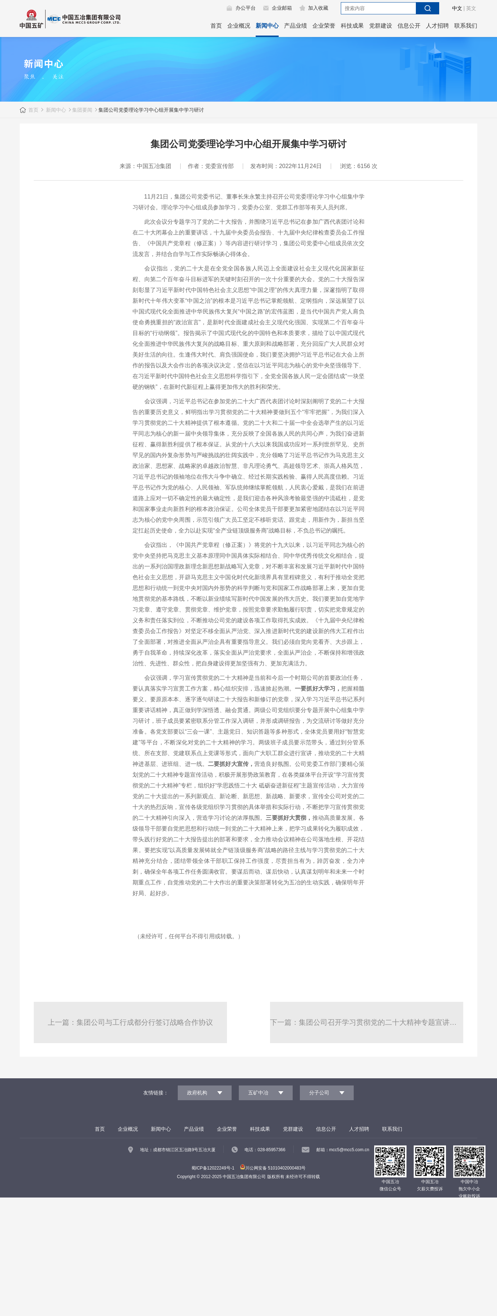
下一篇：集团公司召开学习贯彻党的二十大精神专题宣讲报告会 (366, 1022)
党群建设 (380, 26)
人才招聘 (437, 26)
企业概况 (238, 26)
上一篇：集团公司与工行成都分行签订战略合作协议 (130, 1022)
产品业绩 (295, 26)
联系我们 (465, 26)
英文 (471, 8)
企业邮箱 (282, 8)
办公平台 (246, 8)
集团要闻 (82, 110)
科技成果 (352, 26)
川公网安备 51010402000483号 (273, 1168)
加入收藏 (318, 8)
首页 (216, 26)
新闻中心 (267, 26)
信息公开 (409, 26)
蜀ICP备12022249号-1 (212, 1168)
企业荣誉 (323, 26)
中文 (457, 8)
